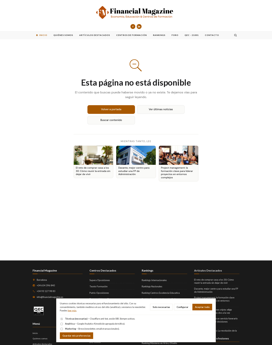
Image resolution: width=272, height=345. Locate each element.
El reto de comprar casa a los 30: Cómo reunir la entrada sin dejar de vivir (214, 281)
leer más (72, 310)
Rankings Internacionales (154, 280)
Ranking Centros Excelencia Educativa (161, 292)
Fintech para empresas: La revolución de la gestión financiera (215, 332)
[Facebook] (132, 26)
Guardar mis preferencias (76, 335)
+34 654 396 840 (46, 285)
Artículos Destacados (208, 270)
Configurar (182, 307)
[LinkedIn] (139, 26)
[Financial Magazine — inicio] (136, 13)
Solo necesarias (161, 307)
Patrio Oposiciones (99, 292)
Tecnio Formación (99, 286)
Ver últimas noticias (161, 109)
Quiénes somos (40, 338)
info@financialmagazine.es (50, 297)
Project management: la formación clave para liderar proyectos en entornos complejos (214, 300)
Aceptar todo (202, 307)
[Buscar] (235, 35)
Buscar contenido (111, 120)
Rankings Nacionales (152, 286)
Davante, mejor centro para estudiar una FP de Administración (216, 290)
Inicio (35, 333)
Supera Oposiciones (100, 280)
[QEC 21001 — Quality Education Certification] (39, 311)
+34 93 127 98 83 (46, 291)
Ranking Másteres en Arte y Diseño (159, 343)
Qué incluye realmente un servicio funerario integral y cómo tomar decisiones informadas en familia (216, 321)
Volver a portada (111, 109)
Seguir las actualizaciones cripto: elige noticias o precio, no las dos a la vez (213, 311)
